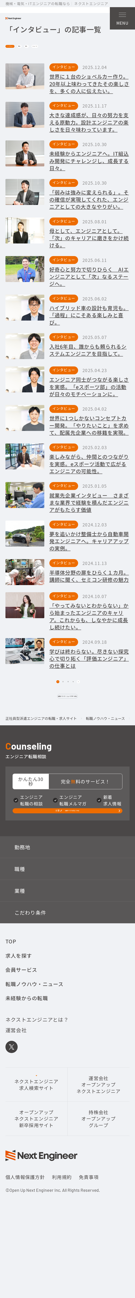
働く (70, 67)
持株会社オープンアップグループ (98, 1182)
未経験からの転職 (26, 1061)
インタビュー (22, 67)
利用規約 (62, 1240)
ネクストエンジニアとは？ (37, 1083)
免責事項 (89, 1240)
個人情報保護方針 (25, 1240)
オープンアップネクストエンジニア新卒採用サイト (36, 1182)
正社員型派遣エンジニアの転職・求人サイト (41, 765)
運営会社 (16, 1093)
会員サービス (21, 1033)
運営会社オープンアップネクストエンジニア (98, 1148)
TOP (10, 1005)
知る (51, 67)
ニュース (94, 67)
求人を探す (18, 1019)
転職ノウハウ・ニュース (105, 765)
